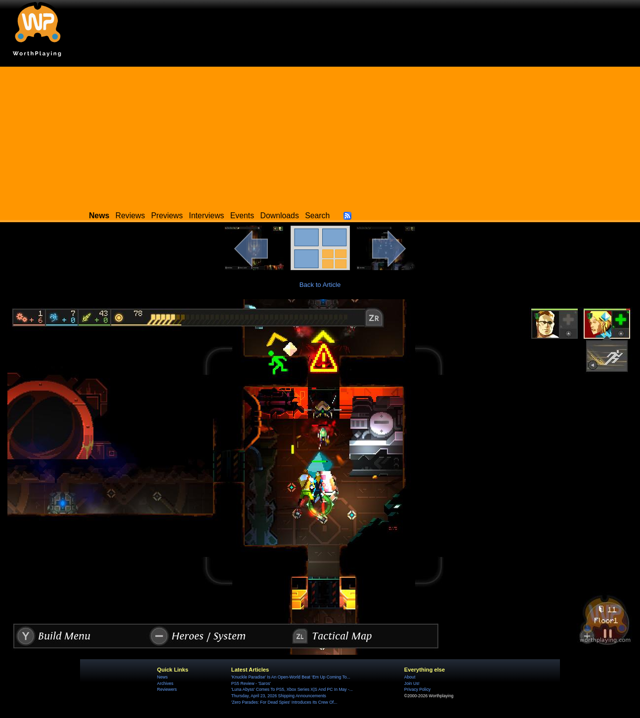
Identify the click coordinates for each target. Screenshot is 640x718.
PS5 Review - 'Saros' (251, 683)
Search (317, 215)
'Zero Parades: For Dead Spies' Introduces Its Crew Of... (284, 702)
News (162, 677)
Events (242, 215)
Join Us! (412, 683)
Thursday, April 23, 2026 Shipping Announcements (278, 695)
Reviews (130, 215)
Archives (165, 683)
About (409, 677)
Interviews (206, 215)
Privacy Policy (417, 689)
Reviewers (167, 689)
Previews (167, 215)
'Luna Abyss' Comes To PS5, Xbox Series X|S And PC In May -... (292, 689)
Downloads (279, 215)
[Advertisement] (320, 136)
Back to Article (320, 284)
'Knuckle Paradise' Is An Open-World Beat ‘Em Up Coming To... (290, 677)
